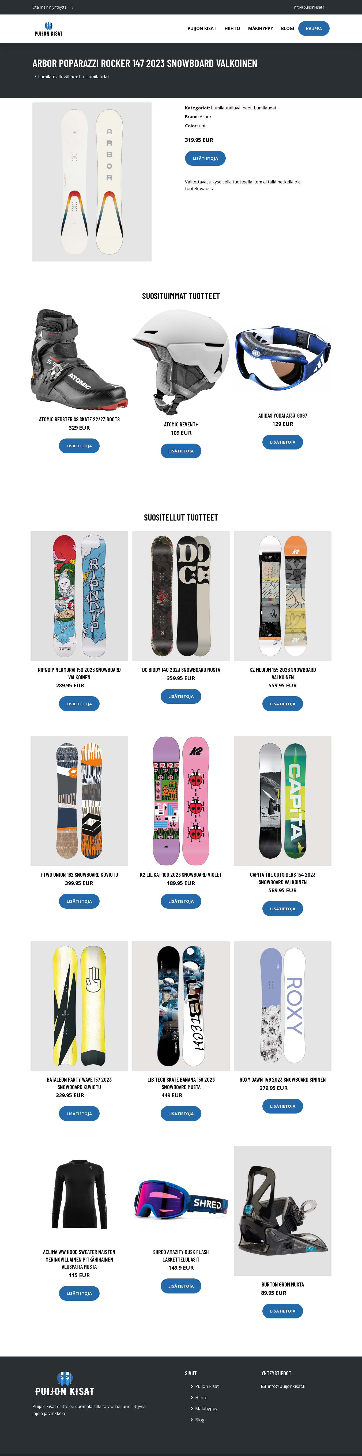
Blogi (287, 28)
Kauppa (314, 28)
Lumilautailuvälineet (59, 77)
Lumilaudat (98, 77)
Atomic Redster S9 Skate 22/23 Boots (79, 419)
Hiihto (232, 28)
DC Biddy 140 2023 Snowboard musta (181, 669)
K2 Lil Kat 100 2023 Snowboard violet (181, 874)
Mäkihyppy (260, 28)
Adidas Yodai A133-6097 (282, 415)
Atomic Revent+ (181, 424)
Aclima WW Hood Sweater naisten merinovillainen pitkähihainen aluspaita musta (79, 1259)
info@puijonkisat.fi (309, 7)
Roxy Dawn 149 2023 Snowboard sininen (283, 1079)
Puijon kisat (202, 28)
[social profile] (72, 7)
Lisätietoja (205, 158)
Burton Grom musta (283, 1284)
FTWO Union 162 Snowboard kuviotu (79, 874)
